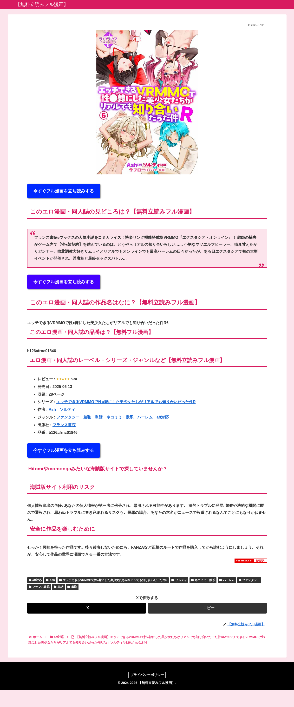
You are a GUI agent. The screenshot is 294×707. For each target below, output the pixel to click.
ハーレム (145, 417)
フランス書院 (64, 425)
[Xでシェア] (86, 608)
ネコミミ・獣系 (119, 417)
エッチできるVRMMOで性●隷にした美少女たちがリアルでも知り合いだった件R (126, 402)
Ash (52, 409)
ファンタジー (67, 417)
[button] (207, 608)
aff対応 (163, 417)
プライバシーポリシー (147, 675)
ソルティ (67, 409)
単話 (99, 417)
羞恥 (87, 417)
